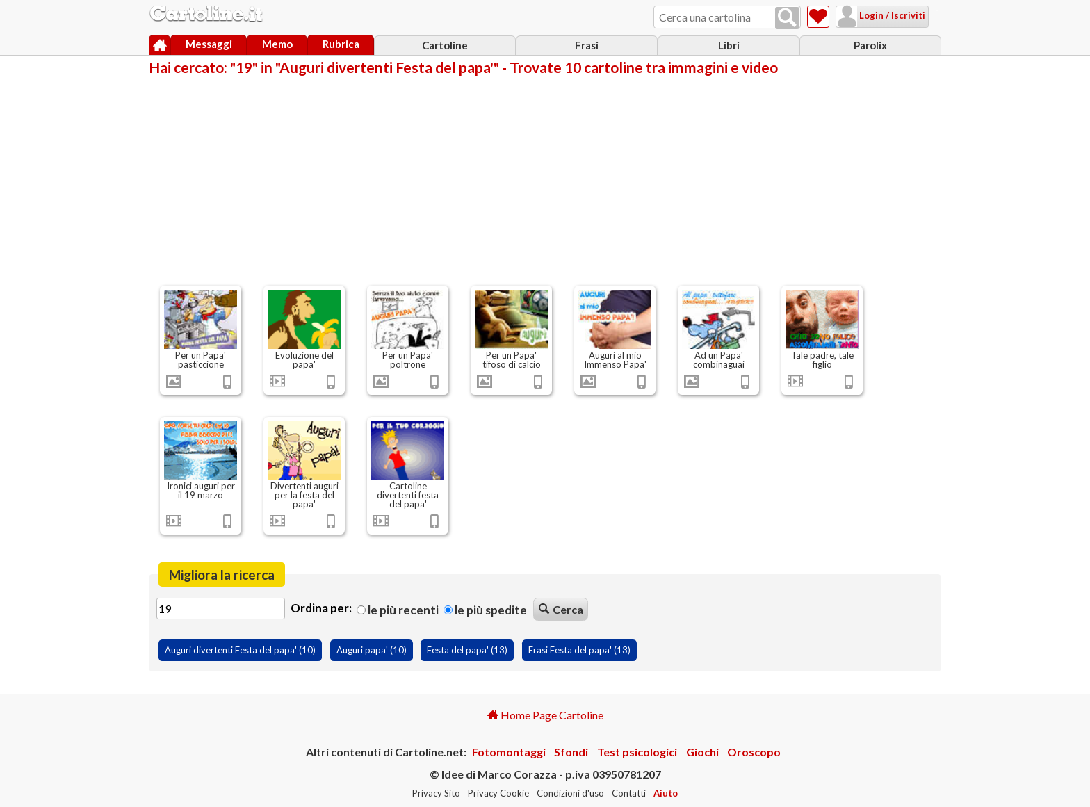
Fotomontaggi (509, 751)
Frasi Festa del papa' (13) (579, 649)
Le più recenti (398, 610)
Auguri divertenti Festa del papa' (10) (240, 649)
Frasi (587, 45)
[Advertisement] (545, 179)
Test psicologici (637, 751)
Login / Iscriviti (874, 15)
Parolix (870, 45)
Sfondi (571, 751)
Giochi (702, 751)
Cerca (561, 609)
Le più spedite (485, 610)
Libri (729, 45)
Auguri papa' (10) (371, 649)
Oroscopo (754, 751)
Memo (277, 44)
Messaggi (209, 44)
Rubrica (341, 44)
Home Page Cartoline (545, 715)
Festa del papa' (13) (467, 649)
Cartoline (445, 45)
